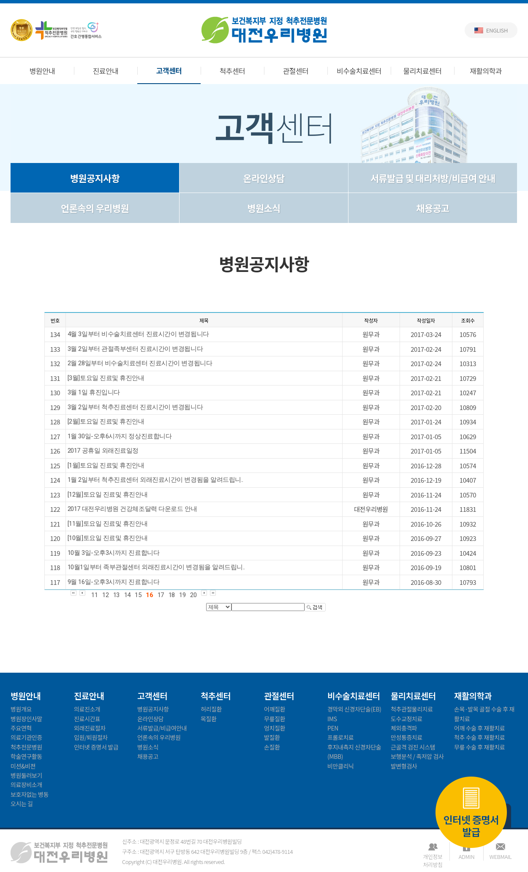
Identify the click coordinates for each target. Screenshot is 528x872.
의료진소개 (87, 709)
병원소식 (263, 208)
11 (94, 595)
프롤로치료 (340, 737)
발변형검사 (404, 766)
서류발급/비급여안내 (162, 728)
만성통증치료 (406, 737)
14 (127, 595)
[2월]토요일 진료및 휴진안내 (106, 421)
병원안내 (42, 70)
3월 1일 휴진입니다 (94, 392)
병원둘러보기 (26, 775)
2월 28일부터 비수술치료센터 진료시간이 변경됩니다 (140, 363)
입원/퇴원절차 (91, 737)
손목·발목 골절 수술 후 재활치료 (484, 714)
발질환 (272, 737)
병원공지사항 (95, 178)
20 (193, 595)
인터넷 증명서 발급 (471, 813)
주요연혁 (21, 728)
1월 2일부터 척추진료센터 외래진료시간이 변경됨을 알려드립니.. (155, 480)
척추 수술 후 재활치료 (479, 737)
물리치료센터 (422, 70)
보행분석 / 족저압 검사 (417, 756)
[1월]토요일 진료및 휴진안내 (106, 465)
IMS (332, 718)
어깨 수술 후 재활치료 (479, 728)
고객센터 (169, 70)
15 (138, 595)
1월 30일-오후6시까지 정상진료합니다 (120, 436)
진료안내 (106, 70)
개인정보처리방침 (432, 857)
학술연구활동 (26, 756)
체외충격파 (404, 728)
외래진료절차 (90, 728)
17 (161, 595)
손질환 (272, 747)
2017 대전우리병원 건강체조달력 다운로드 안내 (132, 509)
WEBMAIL (501, 857)
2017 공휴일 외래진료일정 (103, 450)
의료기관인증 (26, 737)
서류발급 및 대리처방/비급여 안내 (432, 178)
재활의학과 (486, 70)
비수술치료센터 (359, 70)
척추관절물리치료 (412, 709)
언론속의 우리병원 (95, 208)
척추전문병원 (26, 747)
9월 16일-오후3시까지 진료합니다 (113, 582)
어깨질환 (274, 709)
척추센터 (232, 70)
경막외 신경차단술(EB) (354, 709)
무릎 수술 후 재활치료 (479, 747)
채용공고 (432, 208)
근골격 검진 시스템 (413, 747)
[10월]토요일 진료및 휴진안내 (107, 538)
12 (105, 595)
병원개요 (21, 709)
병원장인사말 (26, 718)
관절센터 (296, 70)
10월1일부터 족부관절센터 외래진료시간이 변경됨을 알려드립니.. (156, 567)
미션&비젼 (23, 766)
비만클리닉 (340, 766)
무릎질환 (274, 718)
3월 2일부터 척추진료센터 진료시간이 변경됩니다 (135, 407)
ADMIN (466, 857)
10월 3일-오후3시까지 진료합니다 (113, 553)
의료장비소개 (26, 784)
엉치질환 (274, 728)
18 (172, 595)
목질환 (208, 718)
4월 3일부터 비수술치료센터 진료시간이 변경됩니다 (138, 334)
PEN (332, 728)
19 (182, 595)
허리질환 (211, 709)
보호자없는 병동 (30, 794)
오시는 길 (22, 803)
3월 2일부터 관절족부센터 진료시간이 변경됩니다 (135, 349)
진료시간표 (87, 718)
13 (116, 595)
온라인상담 (264, 178)
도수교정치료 (406, 718)
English (497, 30)
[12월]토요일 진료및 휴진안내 (107, 494)
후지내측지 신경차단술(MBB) (354, 752)
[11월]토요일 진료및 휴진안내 (107, 523)
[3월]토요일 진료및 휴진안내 (106, 378)
